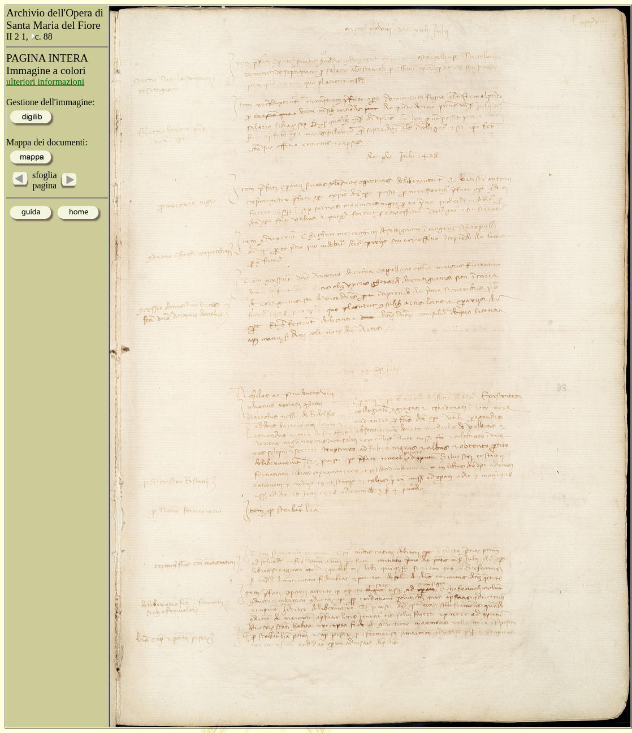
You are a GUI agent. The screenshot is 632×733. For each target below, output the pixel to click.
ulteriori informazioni (45, 82)
